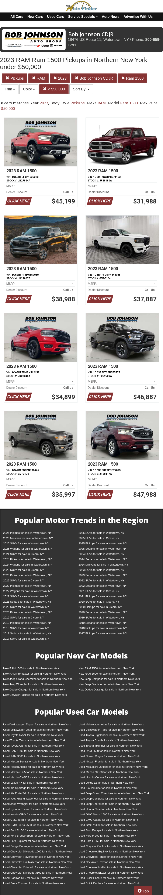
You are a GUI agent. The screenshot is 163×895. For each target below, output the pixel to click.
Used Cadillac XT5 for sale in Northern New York (33, 878)
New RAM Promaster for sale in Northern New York (34, 673)
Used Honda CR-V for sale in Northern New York (33, 814)
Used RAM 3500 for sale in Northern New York (31, 756)
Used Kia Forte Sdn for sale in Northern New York (33, 793)
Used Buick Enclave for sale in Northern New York (109, 883)
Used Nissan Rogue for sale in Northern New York (109, 756)
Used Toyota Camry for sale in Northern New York (33, 745)
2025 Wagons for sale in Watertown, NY (27, 548)
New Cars (35, 16)
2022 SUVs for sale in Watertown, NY (101, 580)
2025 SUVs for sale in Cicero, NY (99, 538)
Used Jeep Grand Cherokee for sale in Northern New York (114, 793)
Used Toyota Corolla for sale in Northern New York (109, 740)
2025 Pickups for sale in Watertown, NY (103, 543)
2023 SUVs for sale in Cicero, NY (23, 569)
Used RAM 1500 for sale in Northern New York (31, 751)
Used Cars (55, 16)
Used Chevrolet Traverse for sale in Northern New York (36, 856)
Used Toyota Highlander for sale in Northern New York (112, 735)
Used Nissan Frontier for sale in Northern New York (110, 761)
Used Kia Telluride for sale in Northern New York (108, 788)
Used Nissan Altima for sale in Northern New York (33, 766)
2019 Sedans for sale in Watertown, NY (103, 622)
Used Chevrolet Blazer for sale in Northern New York (111, 872)
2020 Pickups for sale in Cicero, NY (100, 607)
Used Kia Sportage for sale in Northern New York (33, 788)
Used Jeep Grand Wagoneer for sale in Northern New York (39, 798)
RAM (38, 78)
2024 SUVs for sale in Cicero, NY (23, 554)
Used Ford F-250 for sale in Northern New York (107, 835)
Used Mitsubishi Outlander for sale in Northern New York (113, 766)
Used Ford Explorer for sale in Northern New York (33, 840)
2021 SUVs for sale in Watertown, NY (26, 596)
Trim (10, 89)
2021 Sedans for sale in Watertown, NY (27, 601)
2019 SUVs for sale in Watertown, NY (101, 617)
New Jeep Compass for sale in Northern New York (109, 679)
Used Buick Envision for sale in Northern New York (34, 883)
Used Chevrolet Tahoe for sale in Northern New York (110, 856)
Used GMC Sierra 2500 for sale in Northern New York (36, 825)
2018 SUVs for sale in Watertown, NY (26, 628)
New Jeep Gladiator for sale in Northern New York (109, 684)
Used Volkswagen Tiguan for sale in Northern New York (37, 724)
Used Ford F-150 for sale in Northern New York (32, 830)
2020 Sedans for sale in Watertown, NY (103, 612)
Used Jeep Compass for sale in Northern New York (110, 798)
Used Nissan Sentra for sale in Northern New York (33, 761)
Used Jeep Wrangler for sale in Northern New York (34, 803)
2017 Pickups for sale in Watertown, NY (103, 633)
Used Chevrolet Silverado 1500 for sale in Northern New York (37, 852)
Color (29, 89)
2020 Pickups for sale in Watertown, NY (27, 612)
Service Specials (83, 16)
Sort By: (81, 89)
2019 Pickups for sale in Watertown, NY (27, 622)
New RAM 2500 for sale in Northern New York (107, 668)
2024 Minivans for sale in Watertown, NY (103, 564)
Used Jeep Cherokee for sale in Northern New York (110, 803)
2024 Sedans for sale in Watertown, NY (103, 559)
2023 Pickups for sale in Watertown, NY (27, 575)
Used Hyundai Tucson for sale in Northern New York (35, 809)
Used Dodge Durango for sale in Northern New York (34, 846)
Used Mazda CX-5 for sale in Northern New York (32, 772)
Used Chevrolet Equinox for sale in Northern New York (112, 851)
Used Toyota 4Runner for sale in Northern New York (110, 745)
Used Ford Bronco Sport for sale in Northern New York (36, 835)
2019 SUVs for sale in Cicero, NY (23, 617)
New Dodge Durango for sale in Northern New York (110, 689)
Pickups (15, 78)
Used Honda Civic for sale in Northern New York (108, 809)
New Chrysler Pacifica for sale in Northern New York (35, 694)
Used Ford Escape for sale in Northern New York (108, 830)
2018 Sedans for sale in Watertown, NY (27, 633)
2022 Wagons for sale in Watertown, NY (27, 591)
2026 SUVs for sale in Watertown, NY (101, 532)
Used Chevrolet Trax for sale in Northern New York (109, 862)
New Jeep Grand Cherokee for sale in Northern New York (38, 679)
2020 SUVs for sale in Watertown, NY (26, 607)
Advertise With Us (138, 16)
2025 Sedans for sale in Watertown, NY (103, 548)
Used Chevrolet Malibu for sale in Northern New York (111, 867)
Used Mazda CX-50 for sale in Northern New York (33, 777)
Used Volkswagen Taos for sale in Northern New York (111, 729)
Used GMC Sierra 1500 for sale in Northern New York (111, 814)
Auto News (110, 16)
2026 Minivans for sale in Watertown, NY (28, 538)
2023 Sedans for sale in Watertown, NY (103, 575)
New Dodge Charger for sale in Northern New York (34, 689)
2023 (60, 78)
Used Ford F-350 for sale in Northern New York (107, 840)
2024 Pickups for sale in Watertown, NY (27, 559)
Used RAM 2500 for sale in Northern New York (107, 751)
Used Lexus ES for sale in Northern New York (106, 782)
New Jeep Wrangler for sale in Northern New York (33, 684)
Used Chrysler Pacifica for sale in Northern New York (111, 846)
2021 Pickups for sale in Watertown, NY (103, 596)
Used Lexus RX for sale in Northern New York (31, 782)
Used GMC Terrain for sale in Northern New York (33, 819)
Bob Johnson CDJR (94, 78)
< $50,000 (54, 89)
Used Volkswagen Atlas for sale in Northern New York (111, 724)
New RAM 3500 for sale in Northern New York (107, 673)
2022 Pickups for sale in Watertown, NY (27, 585)
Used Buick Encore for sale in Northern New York (109, 878)
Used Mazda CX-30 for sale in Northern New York (109, 772)
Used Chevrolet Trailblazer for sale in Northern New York (37, 862)
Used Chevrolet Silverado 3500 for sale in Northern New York (37, 873)
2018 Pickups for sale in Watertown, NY (103, 628)
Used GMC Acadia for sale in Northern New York (108, 819)
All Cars (16, 16)
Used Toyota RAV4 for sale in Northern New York (33, 735)
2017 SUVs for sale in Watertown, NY (26, 638)
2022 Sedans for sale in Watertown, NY (103, 585)
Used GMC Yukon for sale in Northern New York (108, 825)
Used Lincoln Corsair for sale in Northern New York (110, 777)
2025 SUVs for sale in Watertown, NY (26, 543)
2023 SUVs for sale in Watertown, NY (101, 569)
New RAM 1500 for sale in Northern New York (31, 668)
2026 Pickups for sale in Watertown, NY (27, 532)
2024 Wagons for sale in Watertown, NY (27, 564)
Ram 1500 (132, 78)
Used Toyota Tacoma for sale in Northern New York (34, 740)
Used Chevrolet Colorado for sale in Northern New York (37, 867)
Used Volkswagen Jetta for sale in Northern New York (36, 729)
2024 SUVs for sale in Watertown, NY (101, 554)
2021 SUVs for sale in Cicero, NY (99, 591)
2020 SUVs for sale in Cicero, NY (99, 601)
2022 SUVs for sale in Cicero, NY (23, 580)
